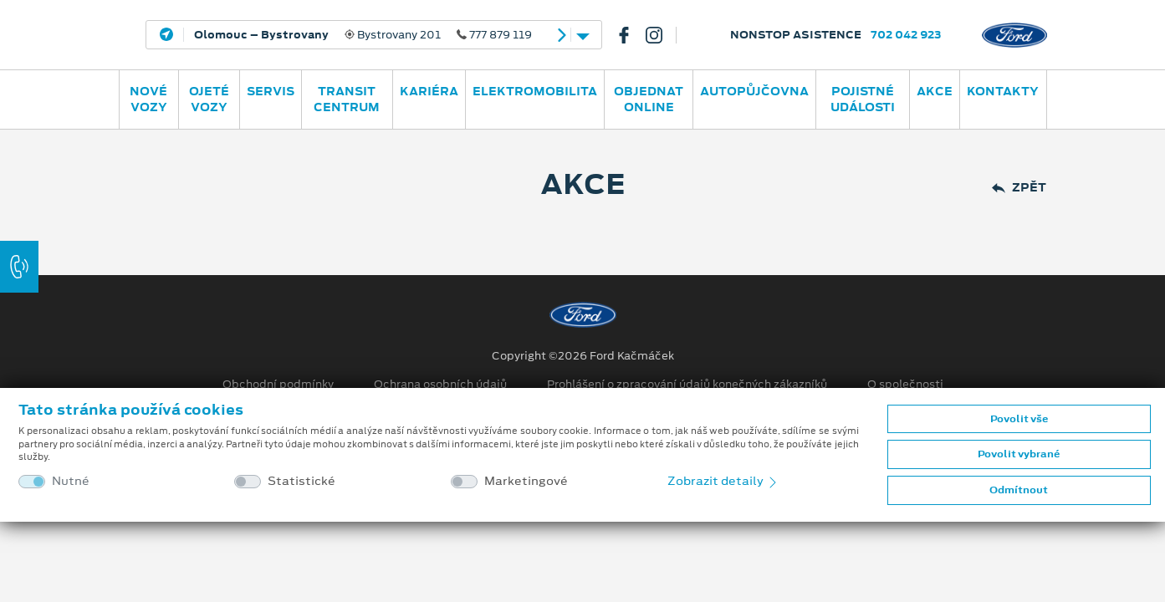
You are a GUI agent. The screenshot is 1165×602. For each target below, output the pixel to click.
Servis (270, 91)
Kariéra (429, 91)
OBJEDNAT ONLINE (648, 99)
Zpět (1019, 188)
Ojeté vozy (209, 99)
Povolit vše (1019, 419)
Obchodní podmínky (278, 384)
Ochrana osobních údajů (440, 384)
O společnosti (905, 384)
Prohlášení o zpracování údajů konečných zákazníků (687, 384)
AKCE (935, 91)
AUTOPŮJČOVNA (754, 91)
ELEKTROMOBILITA (535, 91)
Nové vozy (148, 99)
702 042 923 (906, 35)
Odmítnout (1018, 490)
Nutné (70, 481)
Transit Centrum (347, 99)
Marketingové (526, 481)
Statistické (301, 481)
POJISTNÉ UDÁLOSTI (862, 99)
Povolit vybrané (1019, 454)
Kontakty (1003, 91)
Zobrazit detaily (723, 480)
